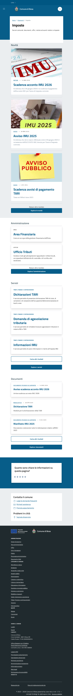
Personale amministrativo (18, 556)
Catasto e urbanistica (17, 579)
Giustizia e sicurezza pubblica (19, 588)
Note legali (14, 669)
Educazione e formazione (18, 585)
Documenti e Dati (16, 559)
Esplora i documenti (36, 447)
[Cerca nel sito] (60, 9)
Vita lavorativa (15, 606)
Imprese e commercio (17, 591)
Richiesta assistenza (17, 660)
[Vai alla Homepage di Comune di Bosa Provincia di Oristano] (25, 9)
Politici (13, 553)
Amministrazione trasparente (19, 663)
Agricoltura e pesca (16, 565)
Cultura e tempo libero (17, 582)
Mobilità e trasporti (16, 594)
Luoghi (13, 627)
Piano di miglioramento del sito (37, 685)
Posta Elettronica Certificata (19, 645)
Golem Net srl (50, 692)
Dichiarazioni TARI (25, 294)
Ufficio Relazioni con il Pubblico (20, 643)
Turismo (13, 603)
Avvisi (12, 617)
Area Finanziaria (24, 234)
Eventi (13, 630)
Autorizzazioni (15, 576)
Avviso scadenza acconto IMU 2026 (31, 389)
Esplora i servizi (36, 367)
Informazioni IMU (25, 345)
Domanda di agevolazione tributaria (30, 321)
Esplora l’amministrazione (37, 271)
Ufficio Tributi (22, 252)
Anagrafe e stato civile (17, 571)
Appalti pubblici (15, 574)
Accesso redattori (57, 694)
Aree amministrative (17, 545)
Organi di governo (16, 542)
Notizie (13, 611)
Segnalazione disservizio (18, 658)
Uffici (12, 548)
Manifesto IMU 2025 (23, 423)
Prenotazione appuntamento (19, 655)
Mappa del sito (15, 685)
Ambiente (14, 568)
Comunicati (14, 614)
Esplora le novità (36, 210)
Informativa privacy (16, 666)
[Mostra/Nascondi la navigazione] (4, 9)
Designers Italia (45, 694)
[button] (13, 2)
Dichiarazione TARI (22, 406)
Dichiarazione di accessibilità (19, 672)
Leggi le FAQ (14, 652)
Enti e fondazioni (16, 550)
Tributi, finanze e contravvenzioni (23, 290)
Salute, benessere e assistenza (20, 597)
